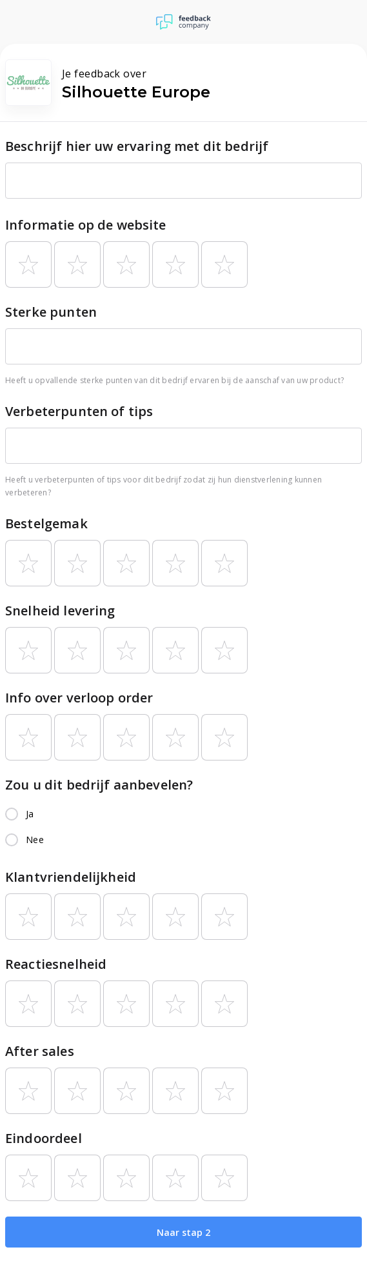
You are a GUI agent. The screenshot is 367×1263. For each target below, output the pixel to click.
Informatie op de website (85, 225)
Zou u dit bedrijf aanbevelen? (99, 784)
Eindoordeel (43, 1138)
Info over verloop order (79, 697)
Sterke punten (51, 312)
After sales (39, 1051)
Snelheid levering (60, 610)
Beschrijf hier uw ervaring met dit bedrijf (136, 146)
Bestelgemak (46, 523)
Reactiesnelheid (55, 964)
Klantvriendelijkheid (70, 877)
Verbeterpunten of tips (79, 411)
